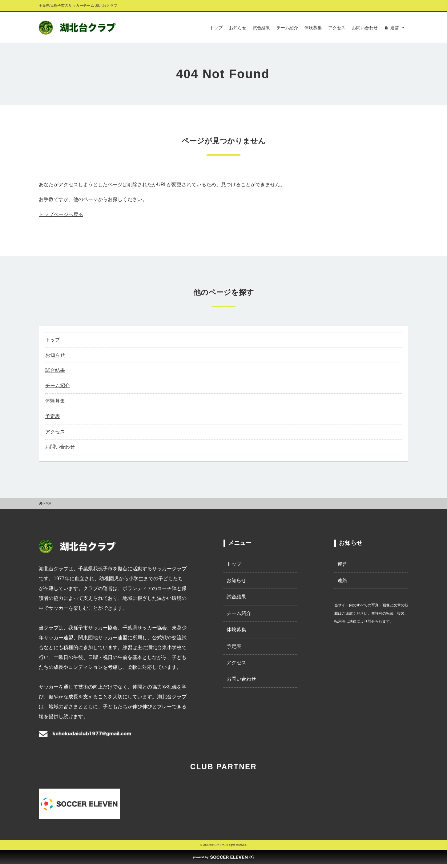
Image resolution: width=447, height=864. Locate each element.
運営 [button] (397, 27)
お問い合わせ (365, 27)
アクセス (336, 27)
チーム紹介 (287, 27)
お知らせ (237, 27)
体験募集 (313, 27)
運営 (342, 564)
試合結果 (261, 27)
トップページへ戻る (61, 214)
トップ (216, 27)
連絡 (342, 580)
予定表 (52, 416)
